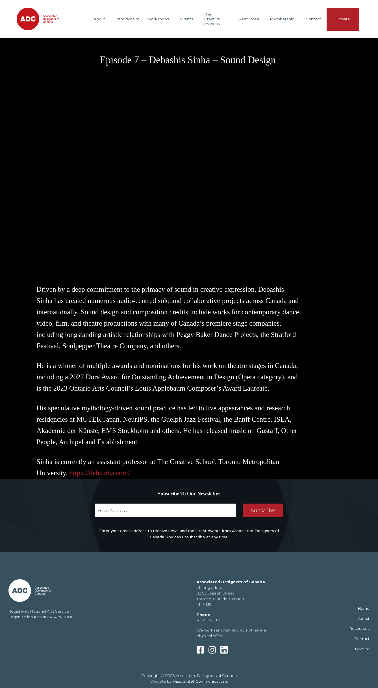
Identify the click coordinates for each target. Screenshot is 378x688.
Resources (359, 628)
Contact (362, 638)
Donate (362, 648)
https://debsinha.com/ (99, 473)
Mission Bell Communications (200, 681)
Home (364, 608)
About (364, 618)
